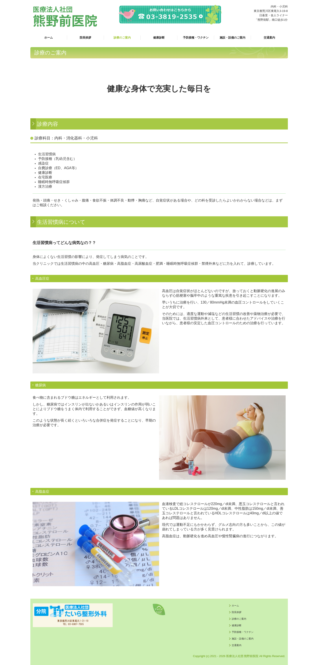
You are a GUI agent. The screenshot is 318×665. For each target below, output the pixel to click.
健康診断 (159, 37)
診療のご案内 (122, 37)
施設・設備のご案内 (232, 37)
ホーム (48, 37)
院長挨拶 (85, 37)
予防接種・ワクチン (196, 37)
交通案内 (269, 37)
